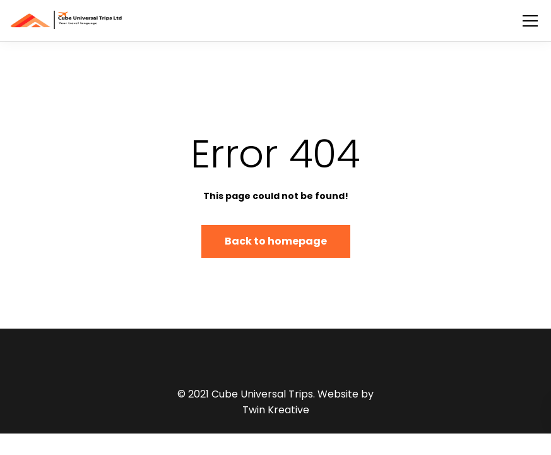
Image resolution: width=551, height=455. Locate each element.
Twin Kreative (275, 410)
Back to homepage (276, 241)
